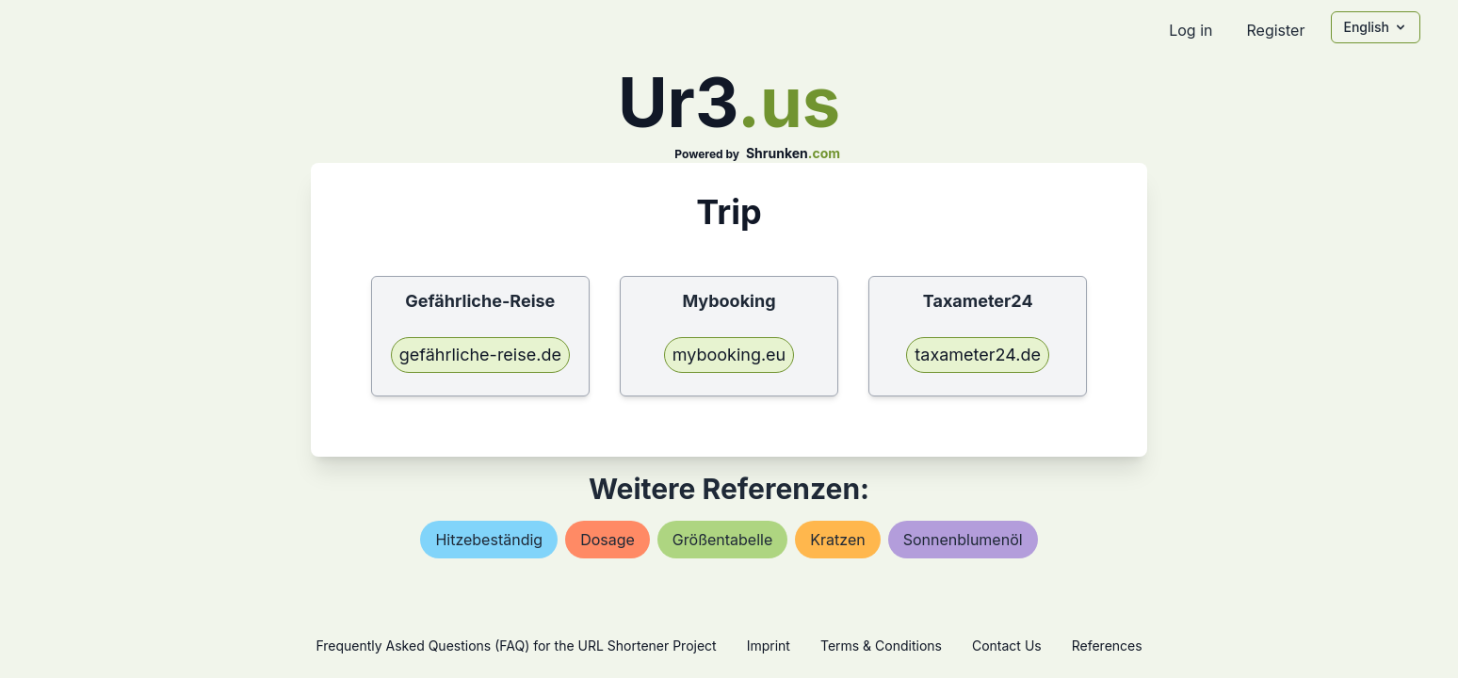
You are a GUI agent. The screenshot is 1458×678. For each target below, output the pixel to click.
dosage (607, 539)
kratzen (837, 539)
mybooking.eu (729, 354)
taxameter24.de (978, 354)
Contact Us (1007, 646)
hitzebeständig (489, 539)
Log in (1190, 30)
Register (1275, 30)
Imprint (768, 646)
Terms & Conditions (881, 646)
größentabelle (722, 539)
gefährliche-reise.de (480, 354)
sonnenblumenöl (963, 539)
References (1107, 646)
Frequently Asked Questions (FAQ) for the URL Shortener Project (516, 646)
